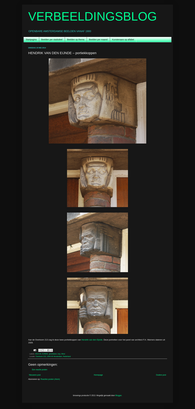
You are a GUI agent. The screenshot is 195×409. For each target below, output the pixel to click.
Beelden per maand (98, 39)
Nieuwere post (35, 375)
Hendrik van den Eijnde (92, 340)
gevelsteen (53, 354)
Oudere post (161, 375)
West (63, 354)
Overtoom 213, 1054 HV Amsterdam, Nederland (53, 356)
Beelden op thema (75, 39)
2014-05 (38, 354)
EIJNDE (45, 354)
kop (59, 354)
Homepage (98, 375)
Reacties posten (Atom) (50, 379)
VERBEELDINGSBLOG (92, 16)
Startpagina (31, 39)
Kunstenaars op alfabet (123, 39)
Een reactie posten (39, 370)
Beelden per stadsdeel (51, 39)
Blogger (118, 395)
